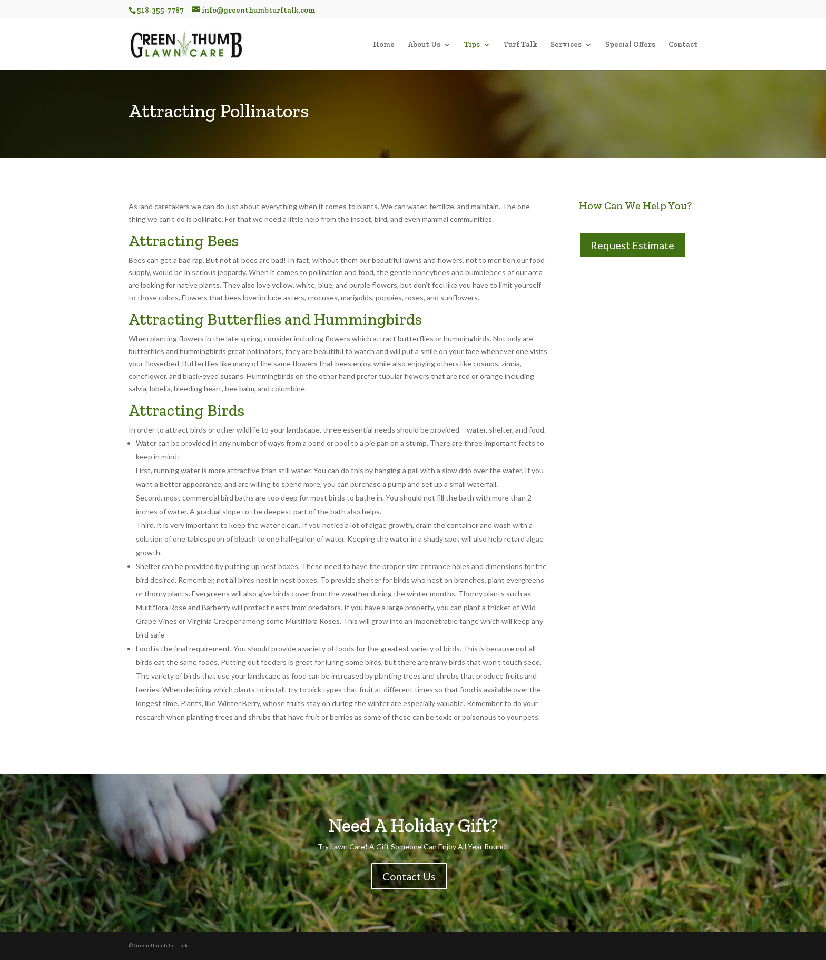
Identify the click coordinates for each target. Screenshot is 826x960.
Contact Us (409, 876)
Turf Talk (520, 45)
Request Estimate (632, 245)
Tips (472, 45)
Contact (682, 45)
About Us (424, 45)
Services (566, 45)
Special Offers (630, 45)
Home (384, 45)
